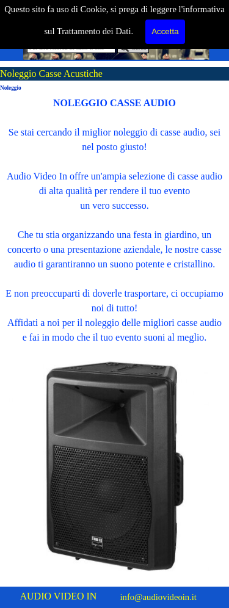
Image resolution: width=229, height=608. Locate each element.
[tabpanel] (114, 220)
